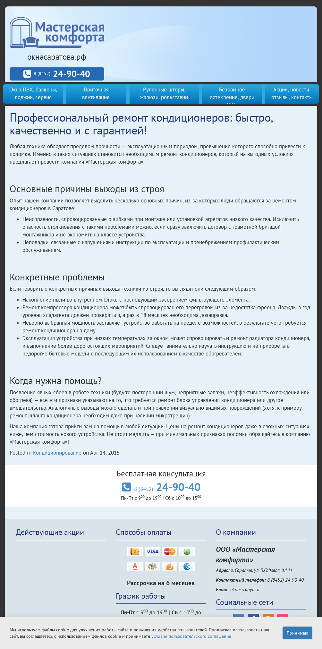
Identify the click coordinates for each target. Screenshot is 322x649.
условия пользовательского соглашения (191, 636)
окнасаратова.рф (56, 57)
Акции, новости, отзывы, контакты (292, 93)
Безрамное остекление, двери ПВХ (232, 97)
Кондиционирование (57, 452)
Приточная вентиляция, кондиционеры (96, 97)
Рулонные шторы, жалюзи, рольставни (164, 93)
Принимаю (297, 633)
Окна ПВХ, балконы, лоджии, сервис (33, 93)
